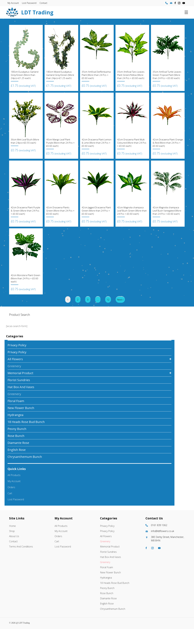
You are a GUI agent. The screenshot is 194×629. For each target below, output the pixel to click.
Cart (10, 493)
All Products (14, 475)
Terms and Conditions (21, 546)
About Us (14, 536)
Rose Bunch (16, 436)
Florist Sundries (19, 380)
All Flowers (15, 359)
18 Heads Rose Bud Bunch (26, 422)
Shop (12, 531)
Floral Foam (16, 401)
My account (13, 3)
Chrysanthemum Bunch (25, 457)
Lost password (29, 3)
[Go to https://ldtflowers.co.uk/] (84, 12)
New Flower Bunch (21, 408)
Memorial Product (20, 373)
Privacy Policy (17, 345)
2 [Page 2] (78, 299)
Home (12, 526)
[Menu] (186, 12)
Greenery (14, 366)
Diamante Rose (18, 443)
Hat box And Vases (21, 387)
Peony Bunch (17, 429)
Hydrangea (15, 415)
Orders (11, 487)
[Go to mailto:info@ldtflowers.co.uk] (165, 531)
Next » (120, 299)
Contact (43, 3)
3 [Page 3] (88, 299)
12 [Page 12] (108, 299)
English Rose (17, 450)
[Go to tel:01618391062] (165, 525)
